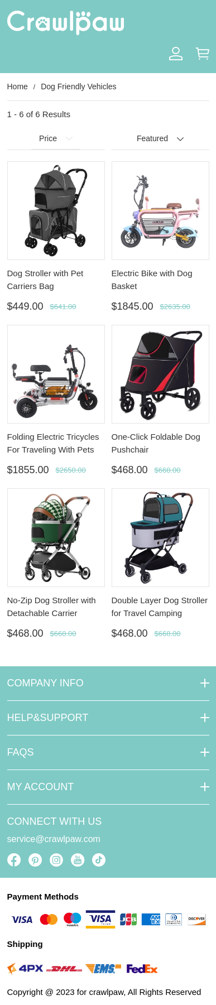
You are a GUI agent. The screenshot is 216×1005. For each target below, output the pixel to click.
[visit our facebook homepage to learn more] (14, 860)
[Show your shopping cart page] (202, 53)
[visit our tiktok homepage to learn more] (98, 860)
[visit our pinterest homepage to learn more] (35, 860)
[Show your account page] (176, 53)
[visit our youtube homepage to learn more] (77, 860)
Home (17, 86)
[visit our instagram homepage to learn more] (56, 860)
